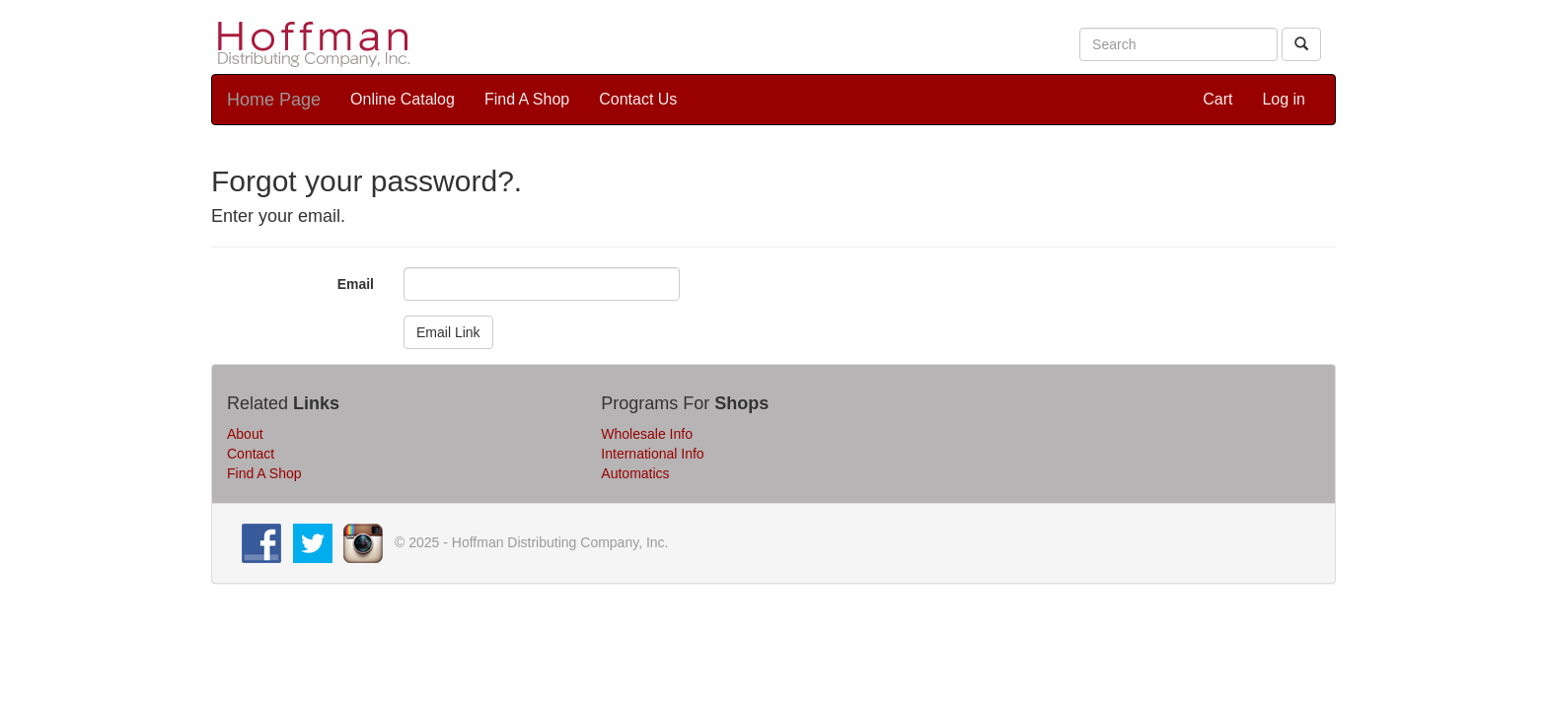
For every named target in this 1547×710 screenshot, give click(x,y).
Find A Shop (526, 99)
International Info (652, 454)
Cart (1217, 99)
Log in (1283, 99)
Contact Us (638, 99)
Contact (250, 454)
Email (355, 284)
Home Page (274, 99)
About (245, 434)
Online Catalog (402, 99)
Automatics (635, 473)
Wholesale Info (647, 434)
